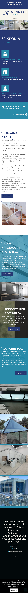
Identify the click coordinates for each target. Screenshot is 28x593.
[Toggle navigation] (14, 18)
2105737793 (11, 2)
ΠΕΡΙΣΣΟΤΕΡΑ (7, 196)
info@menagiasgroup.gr (16, 4)
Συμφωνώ (14, 590)
